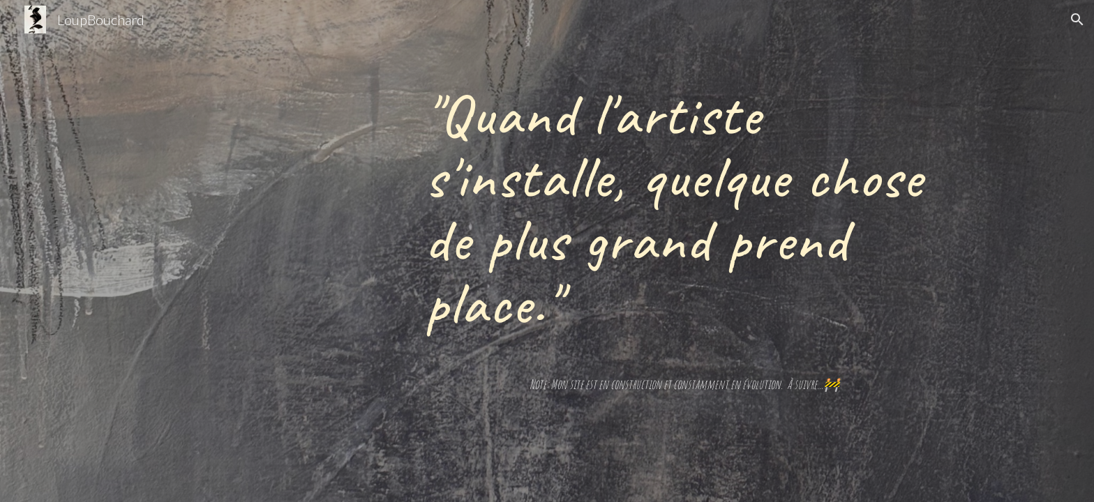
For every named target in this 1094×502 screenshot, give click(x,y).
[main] (684, 207)
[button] (1077, 19)
